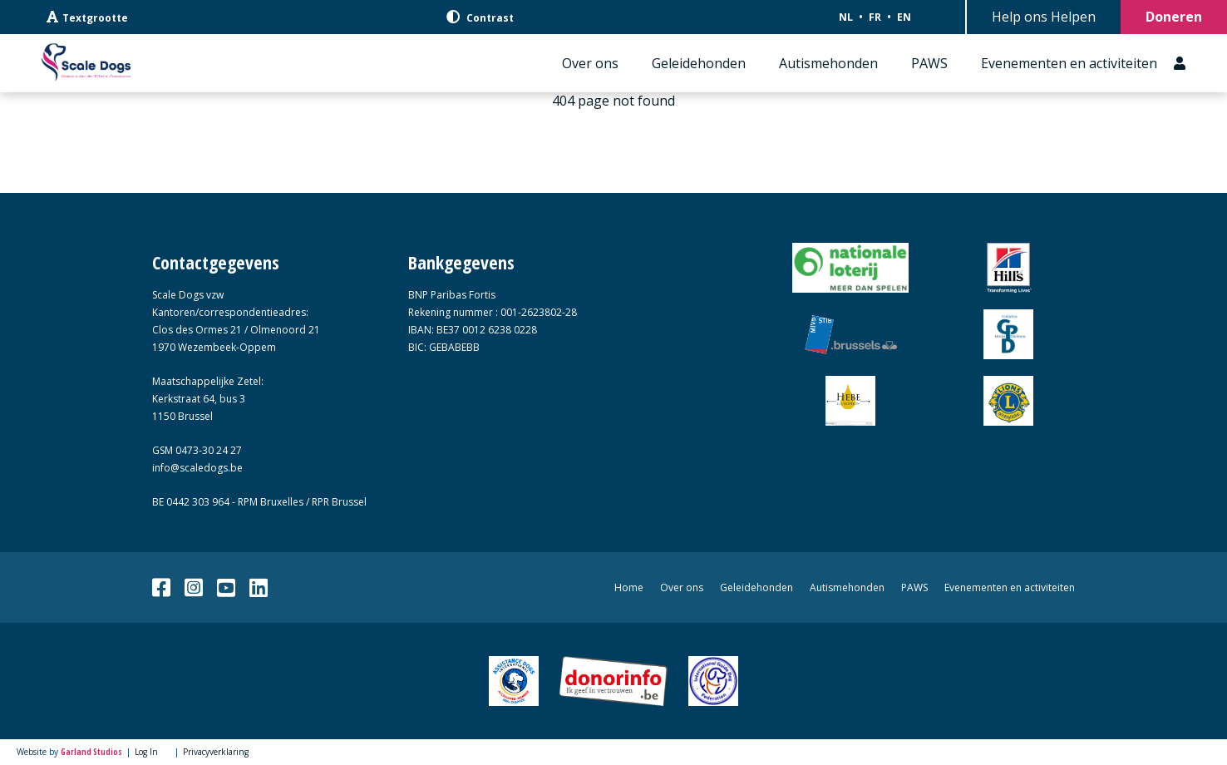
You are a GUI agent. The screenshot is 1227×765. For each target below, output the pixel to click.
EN (904, 17)
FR (875, 17)
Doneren (1174, 16)
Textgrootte (87, 17)
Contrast (480, 17)
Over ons (590, 63)
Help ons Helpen (1044, 16)
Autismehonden (828, 63)
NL (846, 17)
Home (628, 587)
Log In (146, 752)
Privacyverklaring (216, 752)
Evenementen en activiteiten (1069, 63)
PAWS (929, 63)
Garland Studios (91, 752)
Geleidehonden (699, 63)
